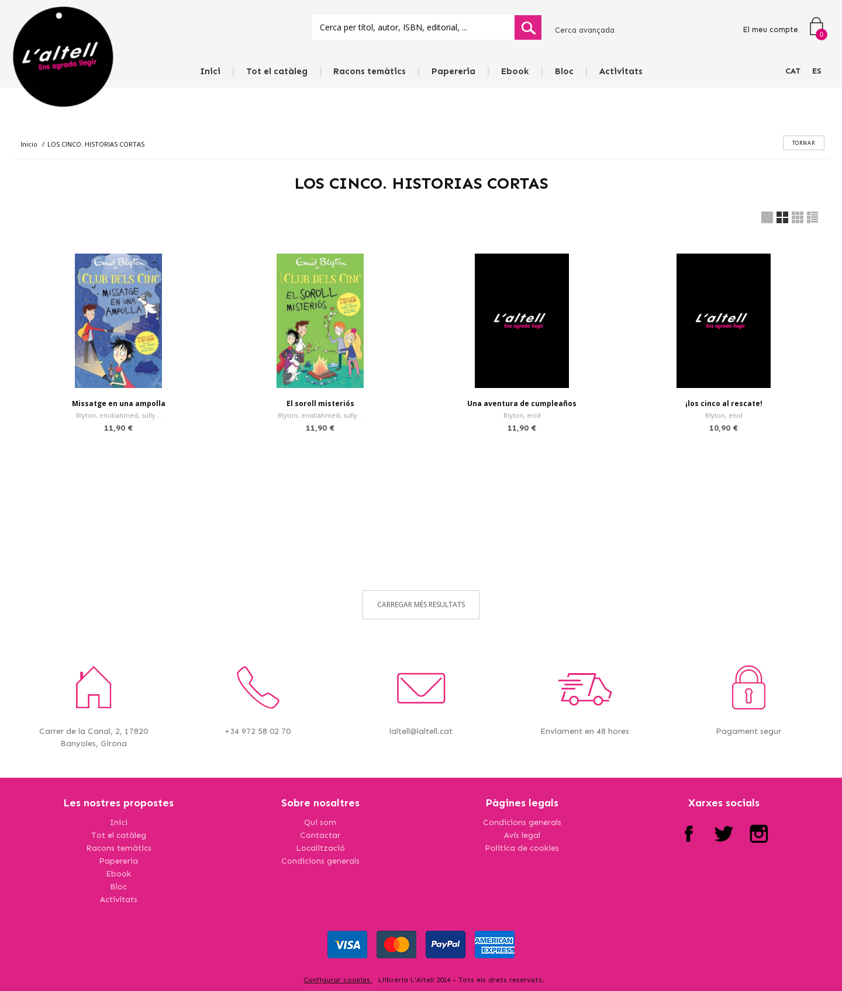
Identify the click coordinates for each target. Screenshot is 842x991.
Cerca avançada (585, 30)
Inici (210, 71)
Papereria (453, 71)
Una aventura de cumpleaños (522, 403)
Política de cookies (522, 848)
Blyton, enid (522, 415)
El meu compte (770, 29)
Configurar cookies (337, 980)
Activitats (621, 71)
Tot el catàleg (277, 71)
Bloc (564, 71)
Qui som (320, 822)
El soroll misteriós (320, 403)
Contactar (320, 835)
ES (817, 71)
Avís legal (522, 835)
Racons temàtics (369, 71)
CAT (792, 71)
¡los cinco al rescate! (723, 403)
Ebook (515, 71)
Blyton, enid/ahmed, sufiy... (118, 415)
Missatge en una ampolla (118, 403)
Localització (320, 848)
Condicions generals (320, 861)
